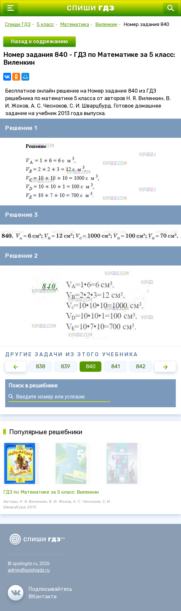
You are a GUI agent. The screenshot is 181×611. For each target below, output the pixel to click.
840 (91, 366)
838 (40, 366)
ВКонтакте (43, 596)
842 (141, 366)
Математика (74, 24)
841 (115, 366)
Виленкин (106, 24)
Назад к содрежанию (39, 41)
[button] (15, 366)
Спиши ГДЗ (18, 24)
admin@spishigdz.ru (29, 570)
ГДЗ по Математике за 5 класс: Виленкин (51, 492)
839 (65, 366)
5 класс (45, 24)
